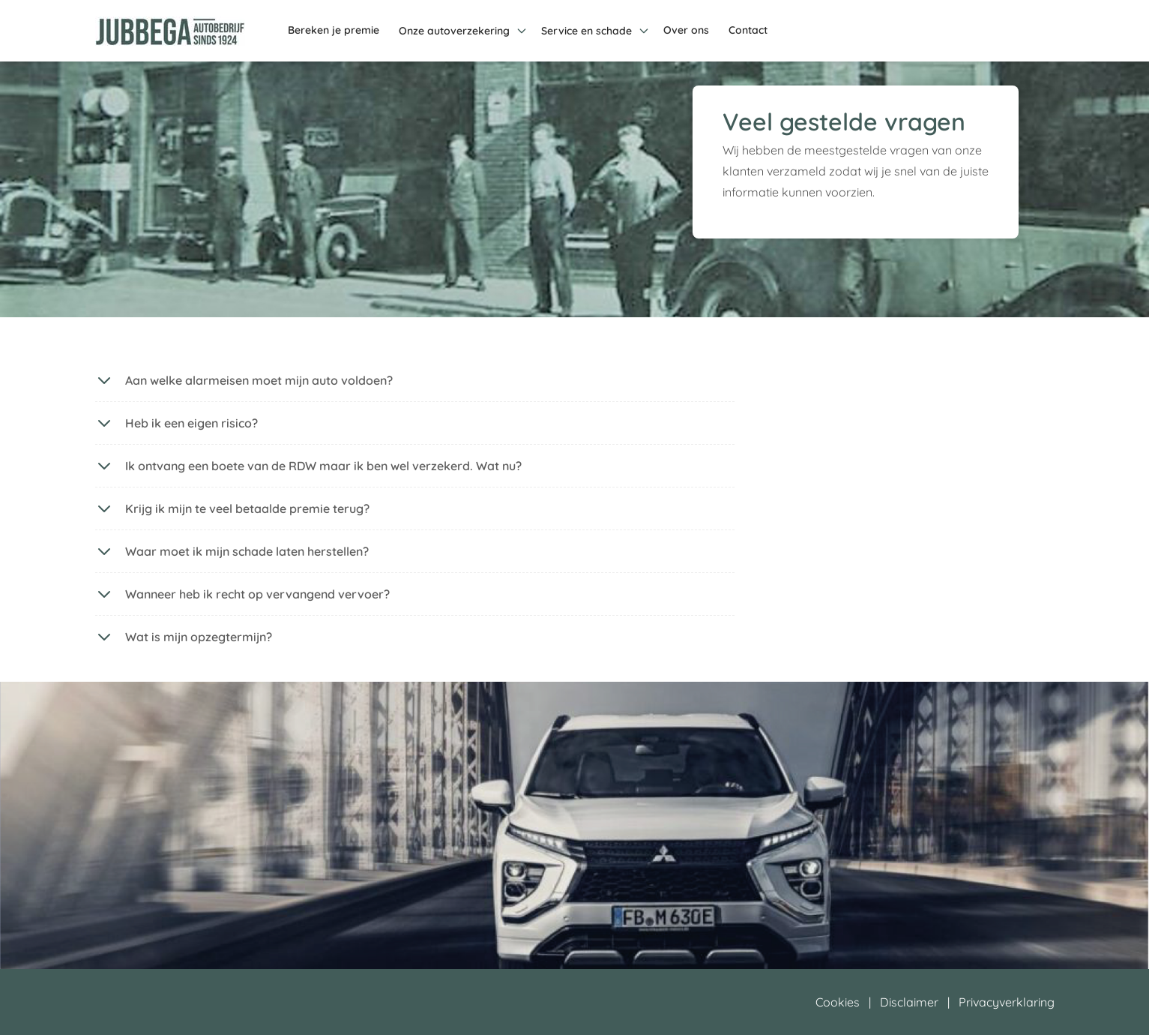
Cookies (837, 1002)
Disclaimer (909, 1002)
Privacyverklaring (1007, 1002)
